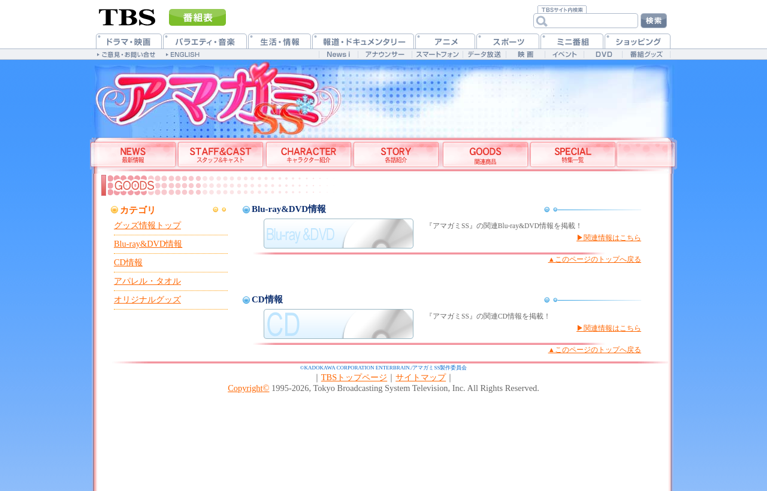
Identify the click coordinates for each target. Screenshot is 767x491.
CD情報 (128, 262)
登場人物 (308, 156)
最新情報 (133, 156)
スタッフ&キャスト (220, 156)
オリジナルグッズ (147, 299)
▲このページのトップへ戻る (594, 259)
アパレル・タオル (147, 281)
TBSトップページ (354, 377)
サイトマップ (420, 377)
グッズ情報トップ (147, 225)
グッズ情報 (484, 156)
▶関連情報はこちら (608, 237)
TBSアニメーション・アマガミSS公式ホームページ (210, 96)
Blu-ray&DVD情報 (148, 243)
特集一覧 (572, 156)
